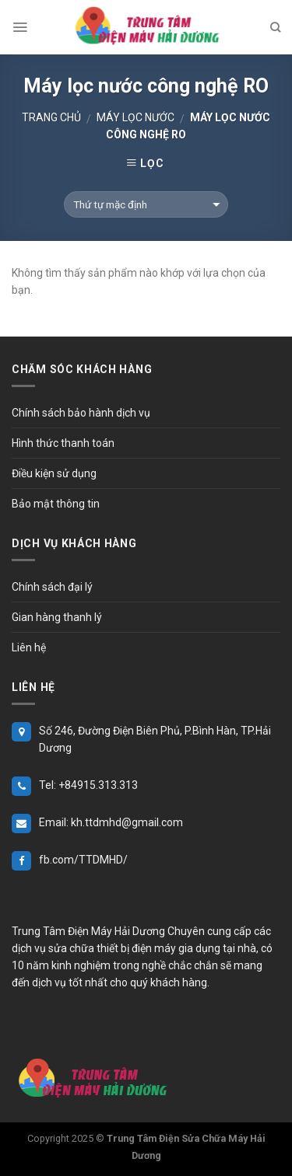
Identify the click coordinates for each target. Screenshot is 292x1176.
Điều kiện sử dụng (54, 473)
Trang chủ (51, 117)
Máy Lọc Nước (135, 117)
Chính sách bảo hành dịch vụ (81, 413)
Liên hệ (29, 647)
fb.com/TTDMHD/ (83, 859)
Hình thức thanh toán (63, 443)
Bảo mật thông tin (56, 503)
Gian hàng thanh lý (57, 617)
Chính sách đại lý (52, 587)
